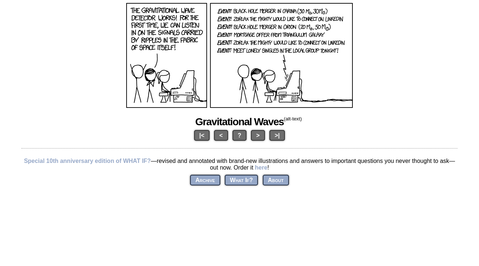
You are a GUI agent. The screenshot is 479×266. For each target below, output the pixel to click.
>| (277, 135)
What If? (241, 180)
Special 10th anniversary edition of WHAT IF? (87, 161)
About (276, 180)
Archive (205, 180)
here (261, 167)
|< (201, 135)
